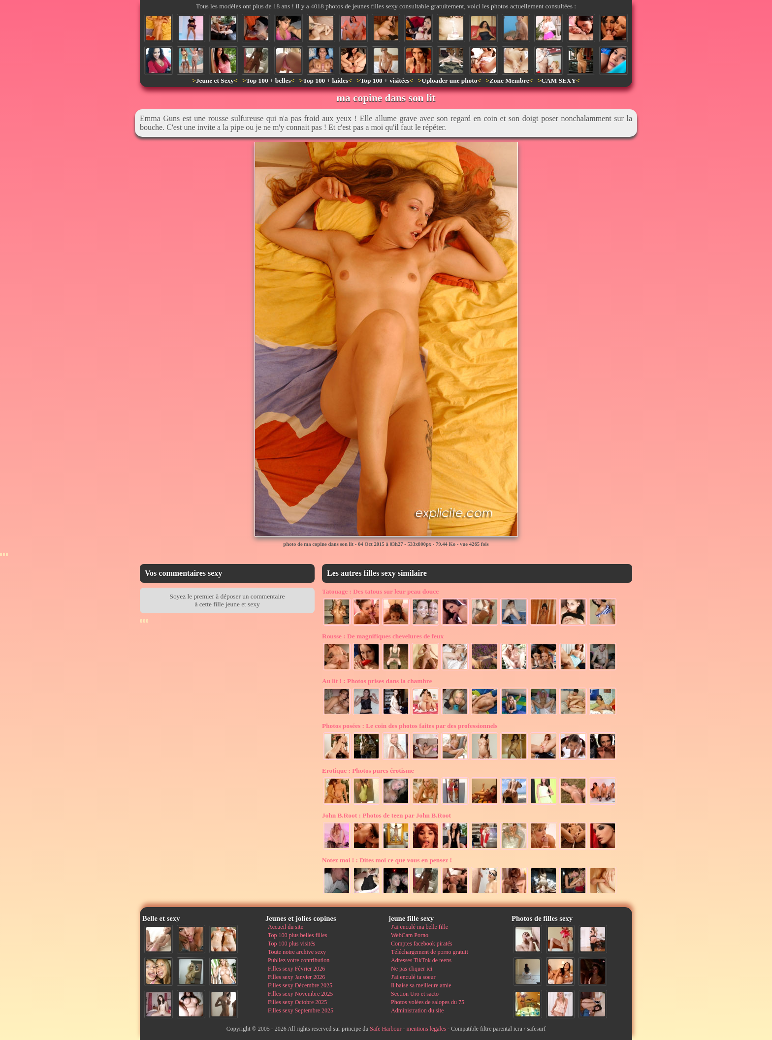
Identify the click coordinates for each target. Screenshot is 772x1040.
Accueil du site (285, 926)
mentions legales (426, 1028)
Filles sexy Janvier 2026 (296, 977)
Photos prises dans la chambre (377, 681)
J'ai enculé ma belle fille (419, 926)
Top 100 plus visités (291, 943)
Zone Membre (509, 80)
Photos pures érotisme (368, 770)
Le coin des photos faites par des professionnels (409, 725)
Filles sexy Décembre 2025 (300, 985)
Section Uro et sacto (415, 993)
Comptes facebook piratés (421, 943)
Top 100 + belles (268, 80)
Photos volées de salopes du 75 (427, 1002)
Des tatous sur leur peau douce (380, 591)
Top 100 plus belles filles (297, 935)
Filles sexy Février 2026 (296, 968)
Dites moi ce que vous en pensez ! (387, 860)
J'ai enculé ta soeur (413, 977)
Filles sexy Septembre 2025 (300, 1010)
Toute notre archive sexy (297, 951)
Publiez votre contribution (298, 960)
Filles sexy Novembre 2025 (300, 993)
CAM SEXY (558, 80)
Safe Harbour (385, 1028)
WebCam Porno (409, 935)
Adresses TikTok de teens (421, 960)
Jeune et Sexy (215, 80)
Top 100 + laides (325, 80)
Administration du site (417, 1010)
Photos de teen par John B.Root (386, 815)
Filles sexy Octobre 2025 (297, 1002)
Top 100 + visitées (385, 80)
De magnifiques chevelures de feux (383, 636)
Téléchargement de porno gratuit (429, 951)
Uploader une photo (449, 80)
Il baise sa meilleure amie (421, 985)
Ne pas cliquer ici (411, 968)
